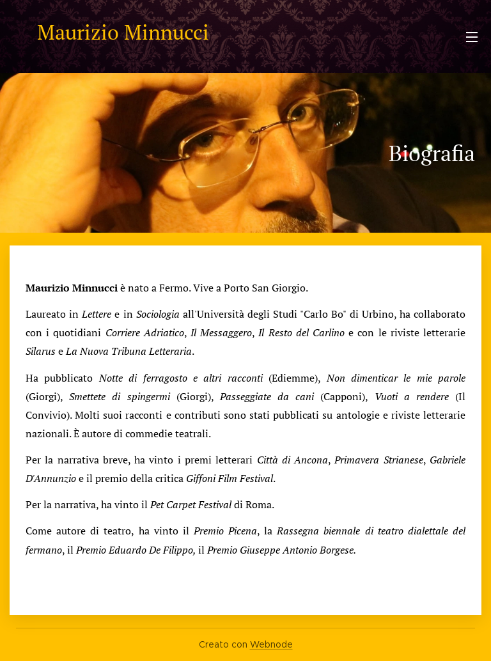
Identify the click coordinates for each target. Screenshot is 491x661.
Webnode (271, 644)
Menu (472, 37)
